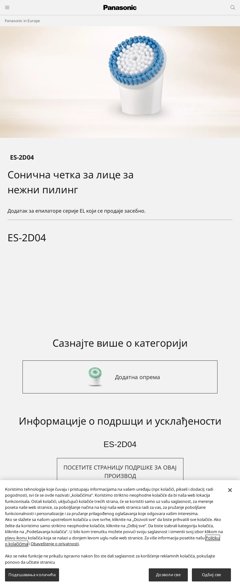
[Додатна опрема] (120, 376)
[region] (120, 534)
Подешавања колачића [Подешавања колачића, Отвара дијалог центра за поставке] (32, 574)
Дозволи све (168, 574)
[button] (120, 471)
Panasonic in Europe (22, 20)
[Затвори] (230, 490)
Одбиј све (211, 574)
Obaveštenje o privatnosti (55, 544)
